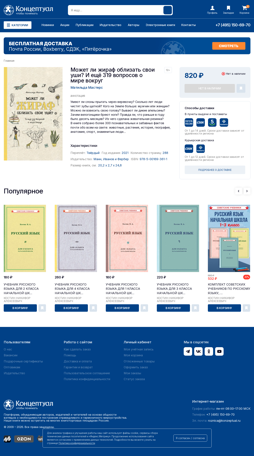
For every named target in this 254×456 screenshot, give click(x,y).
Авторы (133, 25)
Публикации (84, 25)
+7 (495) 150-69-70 (232, 24)
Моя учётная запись (139, 349)
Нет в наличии (210, 88)
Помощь (70, 355)
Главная (9, 60)
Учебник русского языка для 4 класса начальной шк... (72, 289)
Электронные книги (160, 25)
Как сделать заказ (77, 349)
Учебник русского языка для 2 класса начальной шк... (21, 289)
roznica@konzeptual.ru (224, 420)
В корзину (20, 308)
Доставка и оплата (78, 361)
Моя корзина (133, 355)
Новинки (48, 25)
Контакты (188, 25)
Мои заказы (132, 373)
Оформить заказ (136, 367)
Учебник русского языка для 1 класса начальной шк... (123, 289)
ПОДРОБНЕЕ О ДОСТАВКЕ (215, 169)
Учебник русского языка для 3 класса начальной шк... (174, 289)
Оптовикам (12, 367)
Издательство (110, 25)
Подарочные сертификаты (23, 361)
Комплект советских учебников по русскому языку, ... (229, 289)
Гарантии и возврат (78, 367)
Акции (64, 25)
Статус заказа (134, 379)
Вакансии (10, 355)
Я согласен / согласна (190, 438)
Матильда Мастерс (86, 87)
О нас (8, 349)
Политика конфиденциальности (87, 379)
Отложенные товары (139, 361)
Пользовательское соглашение (87, 373)
